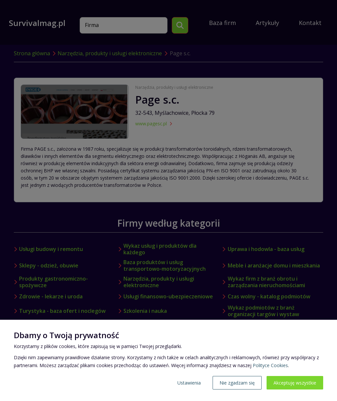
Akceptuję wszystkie (294, 383)
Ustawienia (189, 383)
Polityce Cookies (270, 365)
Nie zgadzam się (237, 383)
